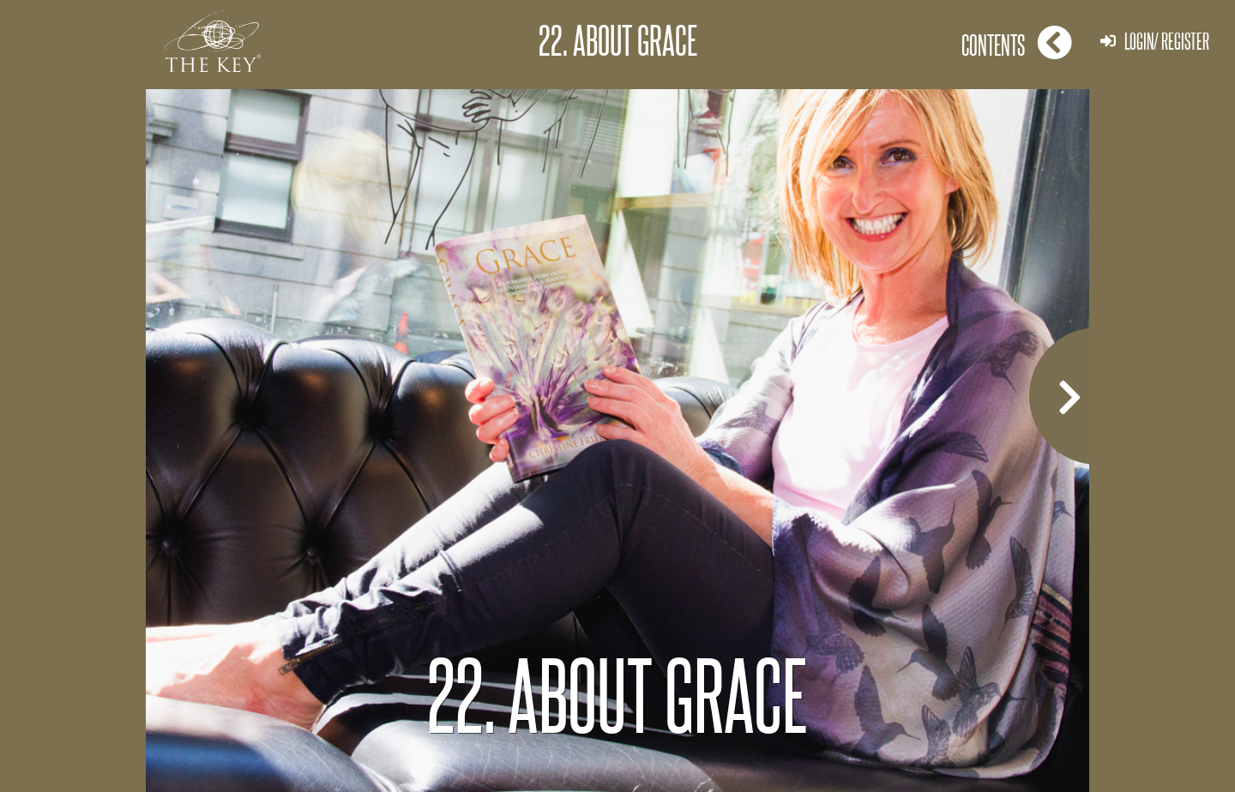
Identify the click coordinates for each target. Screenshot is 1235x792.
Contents (1016, 42)
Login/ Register (1154, 40)
